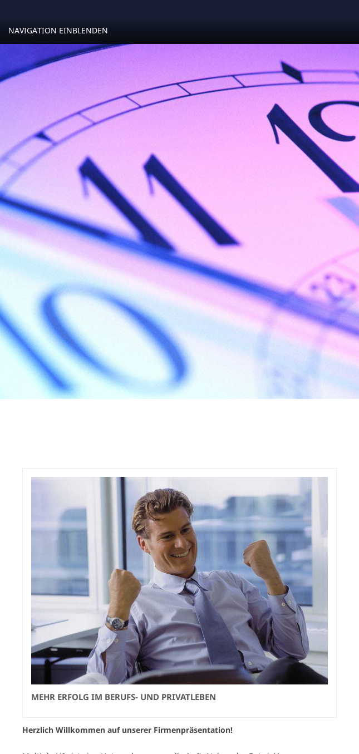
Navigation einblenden (58, 30)
